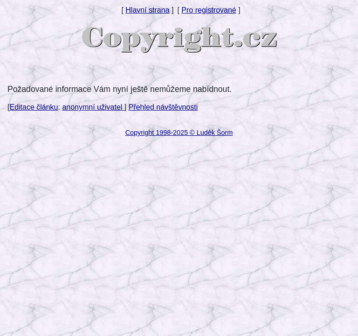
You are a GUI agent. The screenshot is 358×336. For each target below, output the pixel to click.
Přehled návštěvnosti (163, 107)
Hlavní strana (147, 10)
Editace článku (33, 107)
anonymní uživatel (93, 107)
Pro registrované (208, 10)
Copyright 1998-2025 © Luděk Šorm (179, 132)
